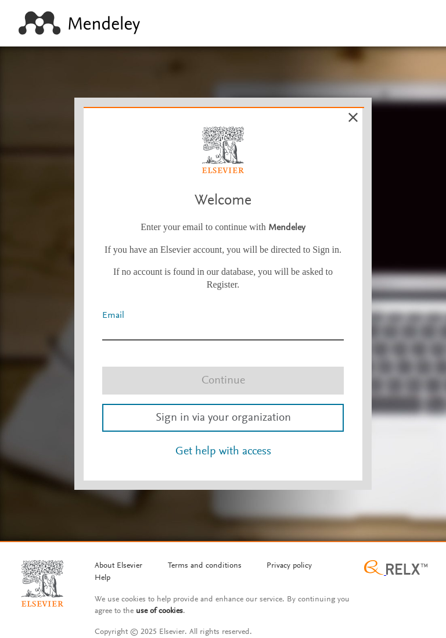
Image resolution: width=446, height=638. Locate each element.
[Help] (102, 578)
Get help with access (223, 451)
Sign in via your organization (223, 418)
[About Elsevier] (118, 566)
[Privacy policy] (289, 566)
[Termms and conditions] (205, 566)
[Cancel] (353, 117)
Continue (223, 380)
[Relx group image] (395, 569)
